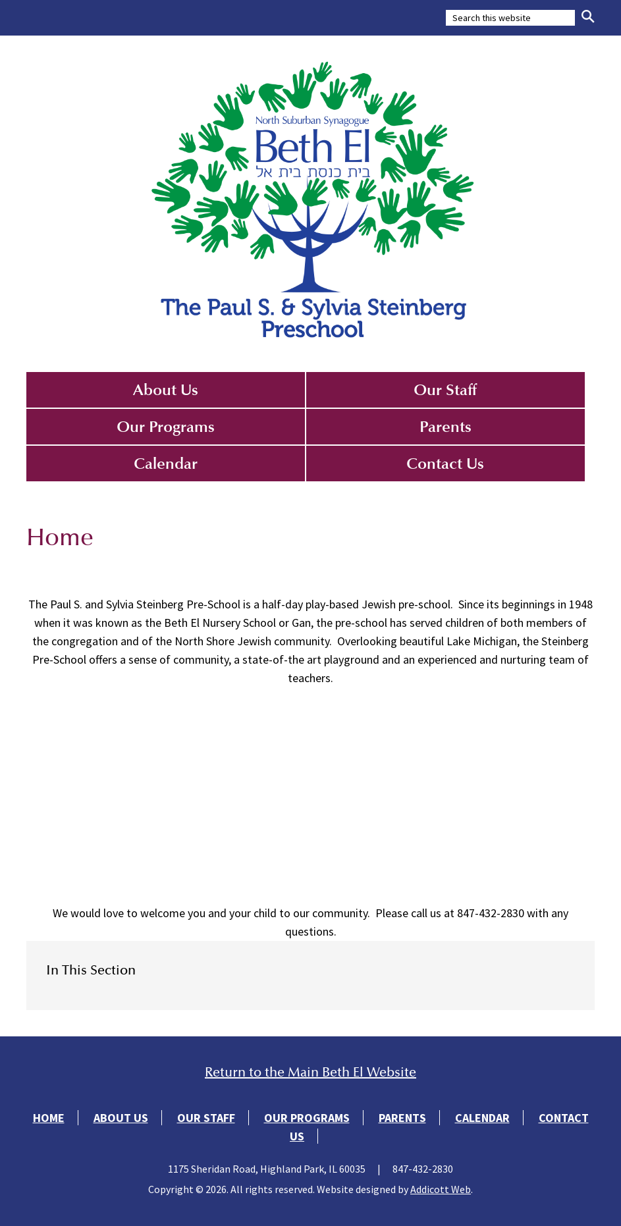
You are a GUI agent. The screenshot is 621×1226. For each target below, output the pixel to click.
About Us (165, 390)
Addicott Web (440, 1189)
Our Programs (166, 426)
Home (49, 1117)
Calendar (166, 463)
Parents (445, 426)
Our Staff (445, 390)
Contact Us (445, 463)
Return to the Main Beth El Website (310, 1072)
